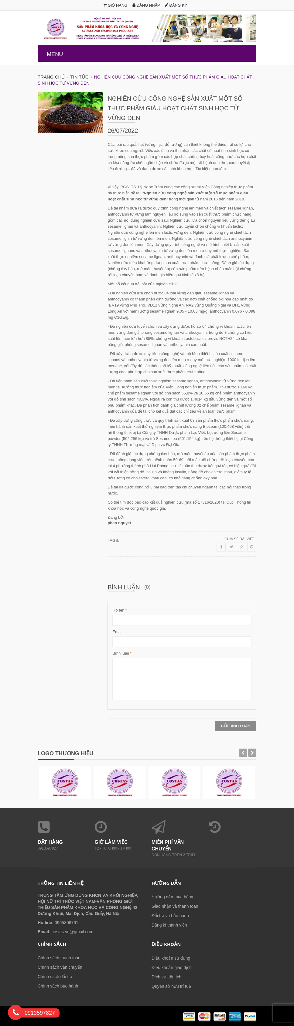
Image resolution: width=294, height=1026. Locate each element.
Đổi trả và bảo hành (170, 915)
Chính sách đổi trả (55, 976)
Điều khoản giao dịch (172, 967)
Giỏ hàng (115, 5)
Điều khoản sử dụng (171, 958)
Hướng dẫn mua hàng (172, 896)
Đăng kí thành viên (169, 925)
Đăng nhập (146, 5)
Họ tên (118, 610)
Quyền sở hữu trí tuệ (171, 986)
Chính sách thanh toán (59, 957)
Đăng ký (176, 5)
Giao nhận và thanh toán (175, 906)
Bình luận (120, 653)
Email (117, 631)
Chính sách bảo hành (58, 986)
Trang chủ (51, 76)
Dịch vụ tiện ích (166, 976)
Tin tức (79, 76)
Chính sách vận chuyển (60, 967)
